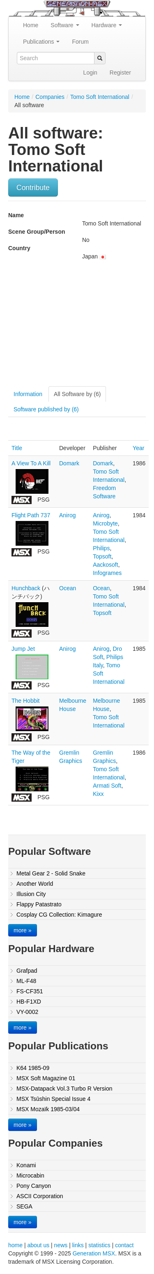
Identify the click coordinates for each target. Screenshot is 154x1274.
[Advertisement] (77, 326)
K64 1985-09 (32, 1068)
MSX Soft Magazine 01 (45, 1078)
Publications (41, 41)
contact (124, 1245)
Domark (69, 463)
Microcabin (30, 1175)
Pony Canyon (33, 1185)
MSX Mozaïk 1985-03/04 (48, 1109)
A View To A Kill (31, 463)
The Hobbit (25, 700)
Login (90, 72)
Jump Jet (23, 648)
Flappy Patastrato (39, 904)
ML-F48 (26, 981)
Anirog (67, 515)
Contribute (33, 187)
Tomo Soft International (99, 97)
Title (16, 448)
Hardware (107, 25)
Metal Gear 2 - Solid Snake (50, 873)
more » (23, 930)
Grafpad (26, 970)
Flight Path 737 (30, 515)
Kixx (98, 794)
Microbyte (105, 523)
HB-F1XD (28, 1001)
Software (65, 25)
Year (138, 448)
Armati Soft (107, 785)
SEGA (24, 1206)
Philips (101, 548)
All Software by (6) (77, 394)
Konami (26, 1165)
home (15, 1245)
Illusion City (31, 894)
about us (38, 1245)
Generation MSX (94, 1253)
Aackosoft (105, 564)
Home (30, 25)
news (61, 1245)
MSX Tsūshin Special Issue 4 (53, 1099)
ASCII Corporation (39, 1196)
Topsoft (102, 556)
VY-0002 (27, 1012)
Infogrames (107, 573)
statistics (99, 1245)
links (78, 1245)
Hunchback (25, 588)
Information (28, 394)
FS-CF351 (29, 991)
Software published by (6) (46, 409)
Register (120, 72)
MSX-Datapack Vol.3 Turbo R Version (64, 1088)
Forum (80, 41)
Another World (34, 883)
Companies (49, 97)
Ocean (67, 588)
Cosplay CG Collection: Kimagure (59, 914)
